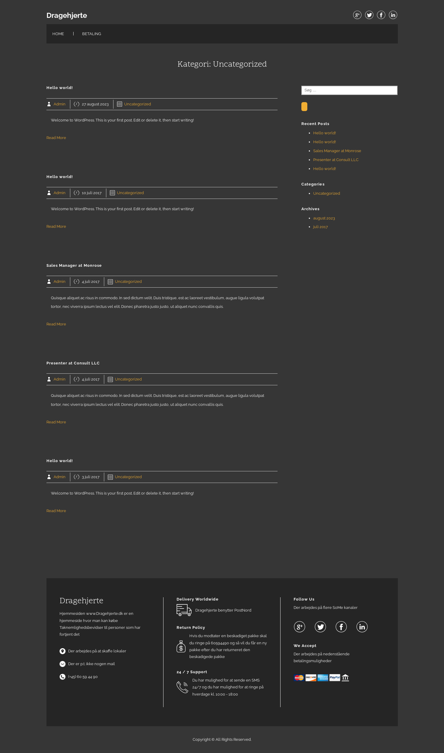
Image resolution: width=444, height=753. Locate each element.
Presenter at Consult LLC (336, 160)
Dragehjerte (66, 15)
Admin (60, 104)
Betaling (91, 34)
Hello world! (324, 133)
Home (58, 34)
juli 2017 (320, 227)
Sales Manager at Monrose (337, 151)
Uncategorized (137, 104)
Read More (56, 137)
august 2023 (324, 218)
